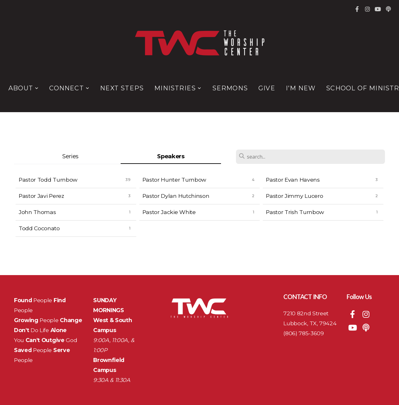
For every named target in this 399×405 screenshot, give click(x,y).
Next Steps (122, 88)
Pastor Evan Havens (293, 179)
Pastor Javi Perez (41, 196)
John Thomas (37, 212)
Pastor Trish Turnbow (295, 212)
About (23, 88)
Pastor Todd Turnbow (48, 179)
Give (266, 88)
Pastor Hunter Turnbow (174, 179)
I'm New (300, 88)
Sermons (230, 88)
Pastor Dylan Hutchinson (175, 196)
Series (70, 156)
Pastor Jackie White (169, 212)
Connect (69, 88)
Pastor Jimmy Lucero (294, 196)
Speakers (170, 156)
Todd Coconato (39, 228)
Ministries (177, 88)
